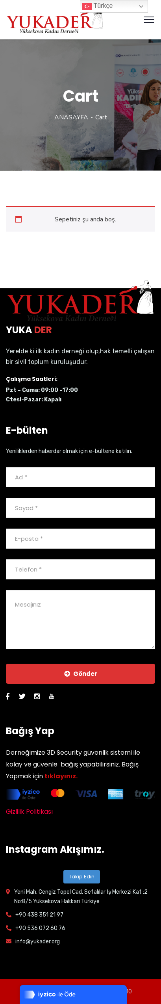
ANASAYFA (71, 117)
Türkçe (97, 6)
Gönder (80, 674)
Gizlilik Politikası (29, 811)
